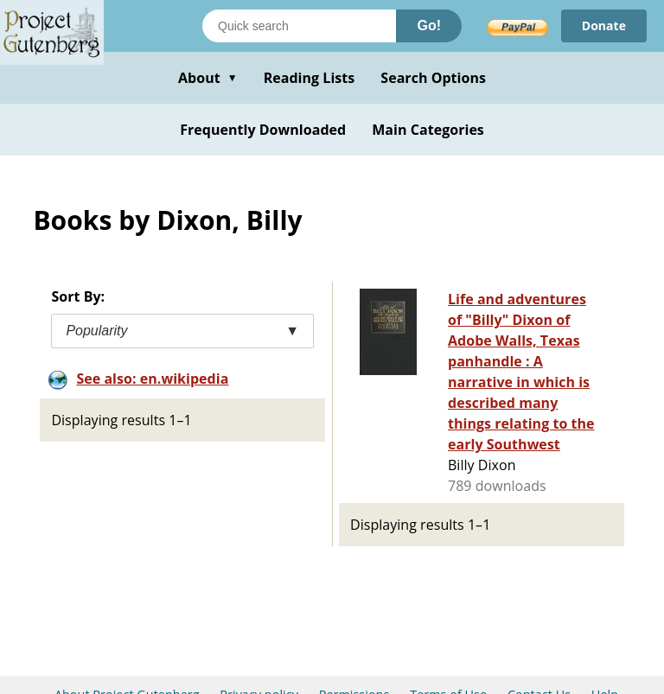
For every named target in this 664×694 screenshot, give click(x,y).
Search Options (433, 77)
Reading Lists (309, 77)
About (208, 77)
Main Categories (428, 129)
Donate (604, 25)
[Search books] (299, 26)
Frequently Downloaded (263, 129)
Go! (429, 25)
